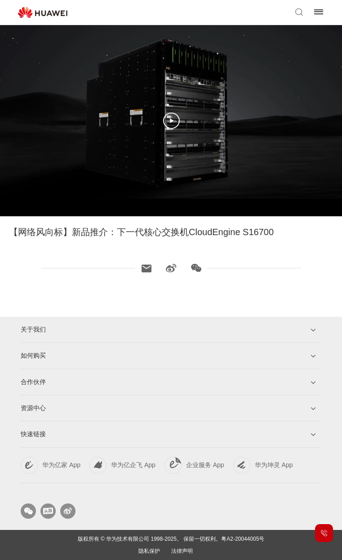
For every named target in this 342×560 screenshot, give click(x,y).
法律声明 (182, 551)
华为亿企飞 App (133, 464)
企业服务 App (205, 464)
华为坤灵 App (274, 464)
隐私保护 (149, 551)
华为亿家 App (61, 464)
